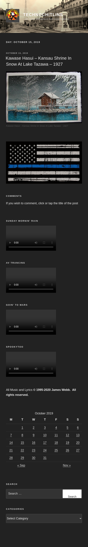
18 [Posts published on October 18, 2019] (56, 442)
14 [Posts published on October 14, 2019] (11, 442)
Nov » (67, 465)
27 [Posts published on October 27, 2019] (78, 450)
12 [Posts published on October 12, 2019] (67, 435)
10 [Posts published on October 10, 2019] (44, 435)
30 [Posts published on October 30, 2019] (33, 457)
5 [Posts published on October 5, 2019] (67, 427)
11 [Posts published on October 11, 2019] (56, 435)
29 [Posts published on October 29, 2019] (22, 457)
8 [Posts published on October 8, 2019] (22, 435)
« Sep (21, 465)
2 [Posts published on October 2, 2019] (33, 427)
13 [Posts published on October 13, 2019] (78, 435)
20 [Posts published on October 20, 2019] (78, 442)
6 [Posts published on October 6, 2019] (78, 427)
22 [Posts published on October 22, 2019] (22, 450)
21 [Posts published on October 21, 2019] (11, 450)
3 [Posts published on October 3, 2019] (45, 427)
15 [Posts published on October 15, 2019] (22, 442)
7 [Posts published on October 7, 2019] (11, 435)
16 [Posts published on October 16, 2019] (33, 442)
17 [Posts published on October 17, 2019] (44, 442)
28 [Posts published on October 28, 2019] (11, 457)
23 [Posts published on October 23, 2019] (33, 450)
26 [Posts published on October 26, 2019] (67, 450)
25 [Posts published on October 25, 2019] (56, 450)
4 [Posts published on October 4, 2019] (56, 427)
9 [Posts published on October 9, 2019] (33, 435)
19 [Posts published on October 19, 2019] (67, 442)
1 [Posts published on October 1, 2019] (22, 427)
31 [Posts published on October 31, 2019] (44, 457)
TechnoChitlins (43, 14)
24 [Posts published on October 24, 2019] (44, 450)
